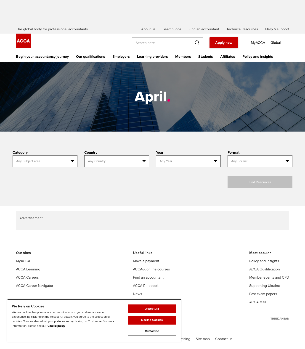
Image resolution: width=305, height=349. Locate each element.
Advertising (181, 339)
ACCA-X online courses (151, 269)
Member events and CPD (269, 277)
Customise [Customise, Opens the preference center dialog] (152, 331)
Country (90, 152)
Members (183, 56)
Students (205, 56)
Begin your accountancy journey (42, 56)
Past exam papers (263, 294)
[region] (94, 320)
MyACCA (23, 261)
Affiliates (227, 56)
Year (159, 152)
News (137, 294)
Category (20, 152)
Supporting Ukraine (264, 285)
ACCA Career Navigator (34, 285)
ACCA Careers (27, 277)
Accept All (152, 309)
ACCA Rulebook (146, 285)
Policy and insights (257, 56)
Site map (203, 339)
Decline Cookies (152, 320)
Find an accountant (148, 277)
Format (233, 152)
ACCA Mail (257, 302)
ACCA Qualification (264, 269)
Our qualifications (90, 56)
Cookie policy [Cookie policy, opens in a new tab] (56, 326)
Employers (121, 56)
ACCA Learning (28, 269)
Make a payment (146, 261)
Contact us (223, 339)
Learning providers (152, 56)
